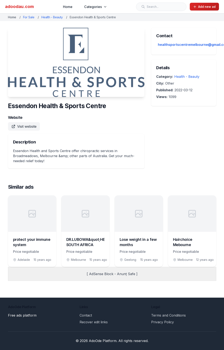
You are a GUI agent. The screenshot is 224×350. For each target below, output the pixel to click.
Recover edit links (94, 322)
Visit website (24, 126)
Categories (95, 7)
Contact (86, 315)
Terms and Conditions (168, 315)
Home (67, 7)
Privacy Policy (162, 322)
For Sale (28, 17)
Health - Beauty (52, 17)
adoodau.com (19, 6)
